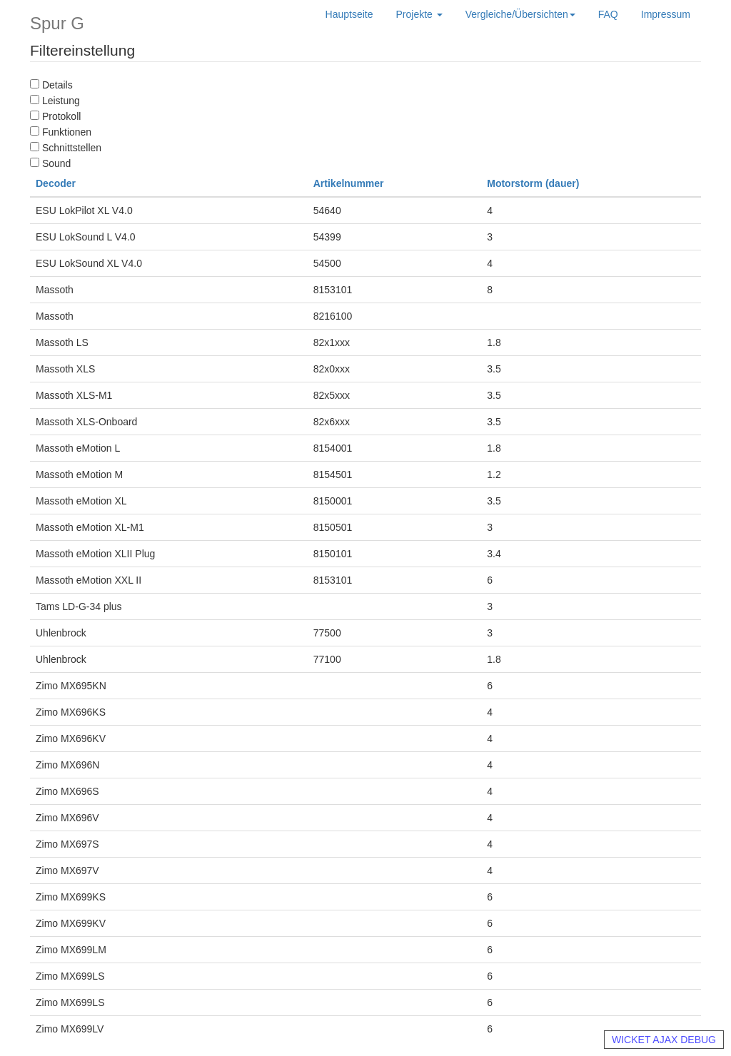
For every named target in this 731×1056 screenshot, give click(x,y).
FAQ (608, 14)
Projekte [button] (419, 14)
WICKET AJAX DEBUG (664, 1039)
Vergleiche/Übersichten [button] (520, 14)
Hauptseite (349, 14)
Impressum (665, 14)
